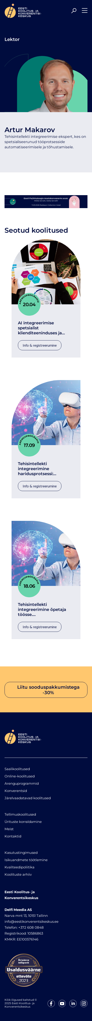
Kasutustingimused (21, 852)
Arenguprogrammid (22, 783)
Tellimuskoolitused (20, 814)
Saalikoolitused (17, 769)
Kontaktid (13, 836)
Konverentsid (16, 791)
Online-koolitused (20, 776)
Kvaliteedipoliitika (19, 867)
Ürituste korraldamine (23, 821)
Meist (9, 829)
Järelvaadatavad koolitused (28, 798)
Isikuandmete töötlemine (26, 860)
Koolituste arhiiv (18, 874)
